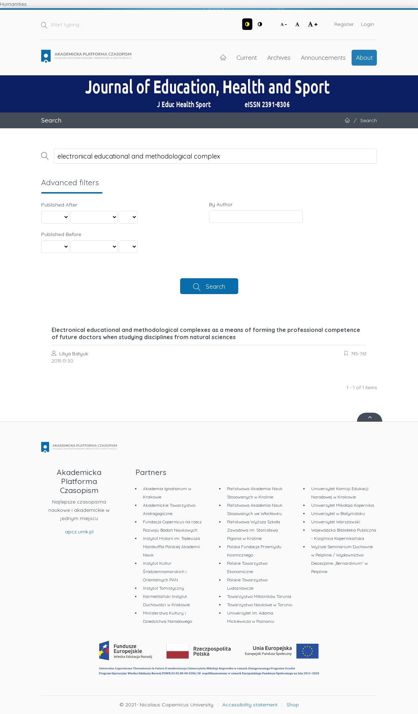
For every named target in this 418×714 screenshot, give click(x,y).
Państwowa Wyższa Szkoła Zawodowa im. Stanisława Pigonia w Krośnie (253, 530)
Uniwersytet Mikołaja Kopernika (342, 505)
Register (344, 24)
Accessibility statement (250, 704)
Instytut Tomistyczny (163, 588)
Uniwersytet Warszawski (335, 521)
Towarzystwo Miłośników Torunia (259, 596)
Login (367, 24)
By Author (220, 204)
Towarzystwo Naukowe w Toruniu (259, 604)
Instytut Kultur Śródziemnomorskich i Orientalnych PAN (165, 571)
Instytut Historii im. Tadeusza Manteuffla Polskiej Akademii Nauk (171, 547)
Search (215, 286)
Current (246, 57)
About (364, 57)
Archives (279, 57)
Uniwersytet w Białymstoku (338, 513)
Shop (293, 704)
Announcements (323, 57)
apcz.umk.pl (79, 531)
